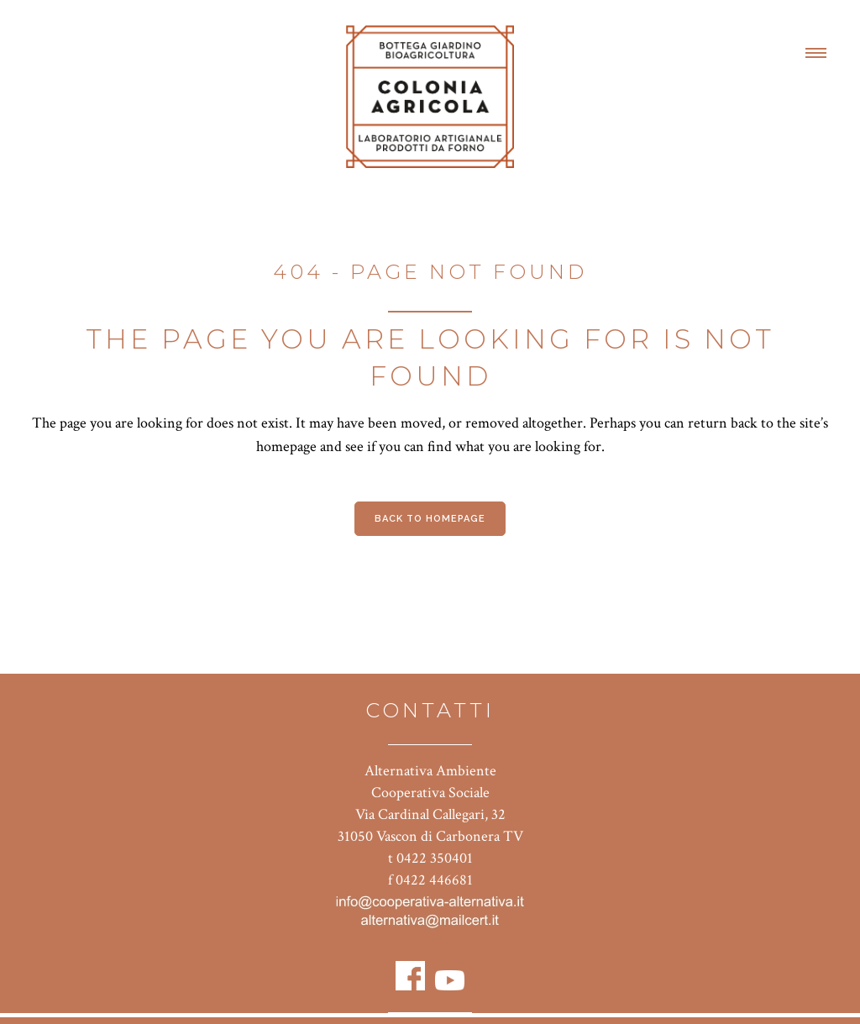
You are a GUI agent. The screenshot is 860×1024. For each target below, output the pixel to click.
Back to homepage (430, 518)
